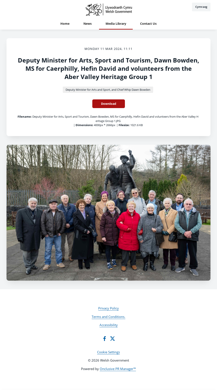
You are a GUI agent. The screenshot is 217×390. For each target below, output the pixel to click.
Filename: (25, 116)
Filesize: (124, 125)
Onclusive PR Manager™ (118, 369)
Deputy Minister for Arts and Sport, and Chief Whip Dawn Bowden (108, 90)
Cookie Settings (108, 352)
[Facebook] (104, 338)
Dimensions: (84, 125)
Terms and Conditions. (108, 316)
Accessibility (108, 325)
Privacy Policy (108, 308)
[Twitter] (112, 338)
